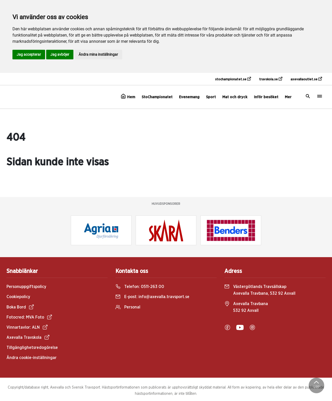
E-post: (152, 296)
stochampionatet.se (233, 79)
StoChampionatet (157, 97)
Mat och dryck (234, 97)
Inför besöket (266, 97)
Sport (211, 97)
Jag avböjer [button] (59, 54)
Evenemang (189, 97)
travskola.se (270, 79)
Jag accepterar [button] (29, 54)
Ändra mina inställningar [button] (98, 54)
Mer (288, 97)
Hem (128, 96)
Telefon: (139, 286)
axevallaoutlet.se (306, 79)
